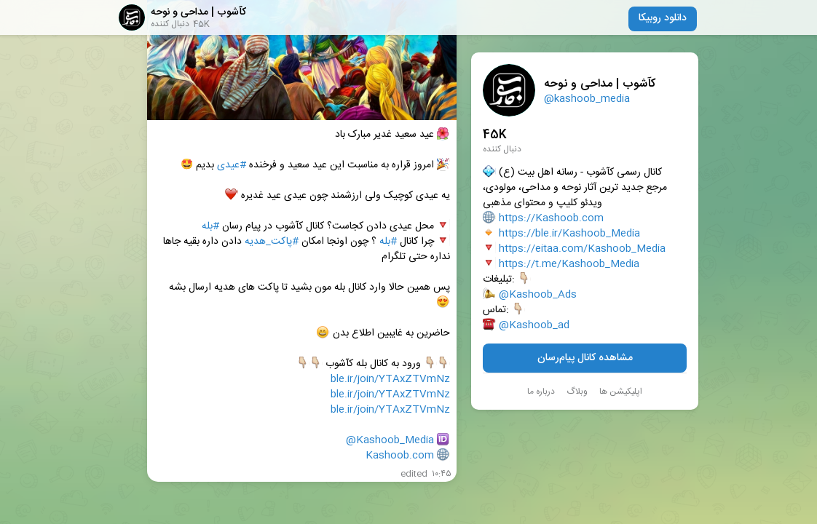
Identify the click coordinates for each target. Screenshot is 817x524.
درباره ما (541, 391)
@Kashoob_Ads (538, 295)
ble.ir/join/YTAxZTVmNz (390, 379)
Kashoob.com (400, 456)
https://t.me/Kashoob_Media (569, 264)
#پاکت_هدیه (272, 242)
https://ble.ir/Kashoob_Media (569, 234)
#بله (210, 226)
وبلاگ (577, 391)
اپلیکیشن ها (620, 391)
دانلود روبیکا (663, 18)
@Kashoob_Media (390, 440)
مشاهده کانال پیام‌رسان (585, 358)
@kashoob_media (587, 99)
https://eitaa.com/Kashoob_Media (582, 249)
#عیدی (231, 165)
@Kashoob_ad (534, 325)
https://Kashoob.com (551, 218)
